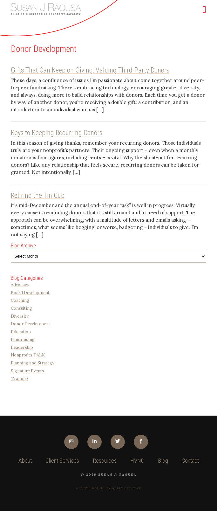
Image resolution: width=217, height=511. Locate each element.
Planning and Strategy (32, 362)
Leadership (22, 347)
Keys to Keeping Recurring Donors (56, 133)
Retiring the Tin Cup (37, 195)
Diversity (20, 316)
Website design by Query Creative (108, 488)
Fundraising (23, 339)
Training (19, 378)
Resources (105, 460)
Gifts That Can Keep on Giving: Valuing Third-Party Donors (90, 70)
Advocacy (20, 284)
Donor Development (30, 323)
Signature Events (27, 370)
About (25, 460)
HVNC (137, 460)
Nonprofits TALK (28, 354)
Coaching (20, 300)
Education (21, 331)
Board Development (30, 292)
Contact (190, 460)
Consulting (21, 308)
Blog (163, 460)
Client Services (62, 460)
